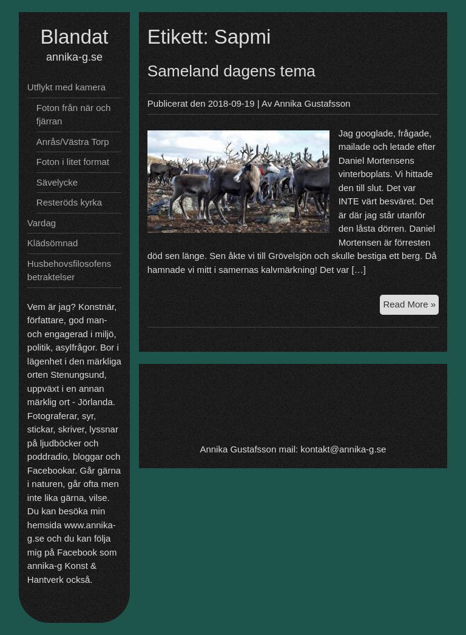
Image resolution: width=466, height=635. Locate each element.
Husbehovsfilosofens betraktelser (69, 270)
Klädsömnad (52, 243)
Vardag (41, 223)
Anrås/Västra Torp (72, 141)
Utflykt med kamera (66, 87)
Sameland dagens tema (231, 71)
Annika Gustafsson (312, 103)
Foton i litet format (72, 161)
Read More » (411, 306)
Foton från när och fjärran (73, 114)
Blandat (75, 36)
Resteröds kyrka (69, 202)
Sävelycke (57, 182)
